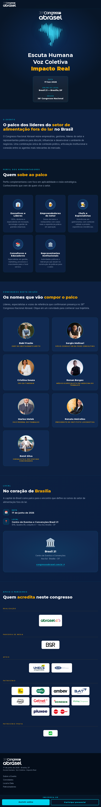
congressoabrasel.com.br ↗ (50, 564)
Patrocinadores (9, 787)
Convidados (8, 780)
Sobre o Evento (9, 776)
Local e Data (8, 783)
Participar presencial (74, 802)
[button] (26, 334)
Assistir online (26, 802)
